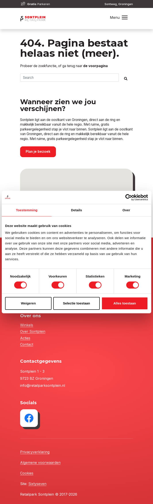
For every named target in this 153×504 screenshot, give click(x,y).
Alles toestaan (124, 303)
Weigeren (28, 303)
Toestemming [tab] (27, 210)
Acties (25, 338)
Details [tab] (76, 210)
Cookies (26, 473)
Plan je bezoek (38, 151)
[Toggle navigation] (125, 17)
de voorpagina (95, 66)
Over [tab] (126, 210)
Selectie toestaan (76, 303)
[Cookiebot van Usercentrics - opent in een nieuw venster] (128, 197)
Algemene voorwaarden (40, 462)
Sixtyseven (37, 483)
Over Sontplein (32, 331)
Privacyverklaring (35, 452)
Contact (26, 344)
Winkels (26, 325)
